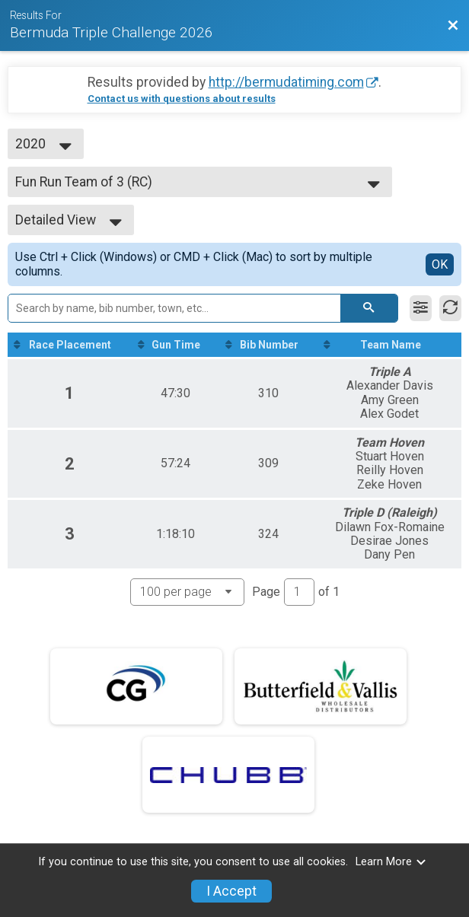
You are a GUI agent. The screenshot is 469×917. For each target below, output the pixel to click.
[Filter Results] (421, 308)
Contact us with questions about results (182, 98)
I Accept (231, 891)
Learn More (391, 861)
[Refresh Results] (450, 308)
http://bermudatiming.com (286, 82)
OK (440, 264)
